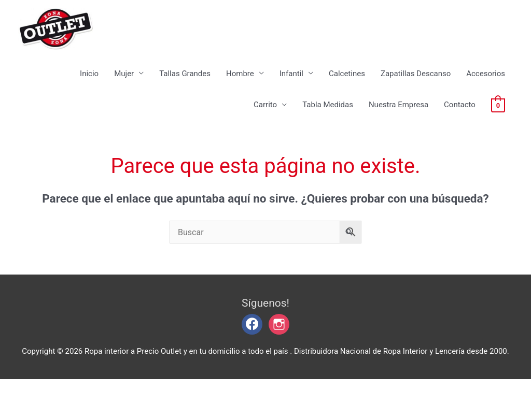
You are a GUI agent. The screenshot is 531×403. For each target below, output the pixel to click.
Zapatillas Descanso (416, 83)
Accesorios (485, 83)
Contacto (460, 114)
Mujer (124, 83)
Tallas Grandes (185, 83)
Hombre (240, 83)
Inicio (89, 83)
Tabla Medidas (327, 114)
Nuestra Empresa (398, 114)
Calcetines (347, 83)
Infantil (291, 83)
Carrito (265, 114)
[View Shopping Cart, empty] (498, 114)
